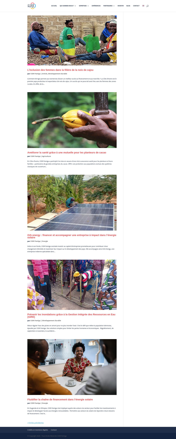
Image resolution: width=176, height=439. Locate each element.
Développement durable (57, 74)
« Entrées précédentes (35, 423)
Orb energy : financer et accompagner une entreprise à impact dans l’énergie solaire (71, 236)
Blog (128, 6)
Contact (136, 6)
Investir (121, 6)
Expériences (96, 6)
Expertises (83, 6)
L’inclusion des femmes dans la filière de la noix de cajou (60, 70)
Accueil (54, 6)
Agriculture (46, 156)
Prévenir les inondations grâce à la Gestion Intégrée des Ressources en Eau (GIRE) (71, 315)
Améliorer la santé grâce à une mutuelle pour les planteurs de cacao (66, 152)
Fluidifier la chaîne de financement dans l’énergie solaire (60, 399)
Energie (45, 241)
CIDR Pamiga (35, 74)
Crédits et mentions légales (37, 430)
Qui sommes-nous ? (67, 6)
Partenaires (107, 6)
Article (44, 74)
